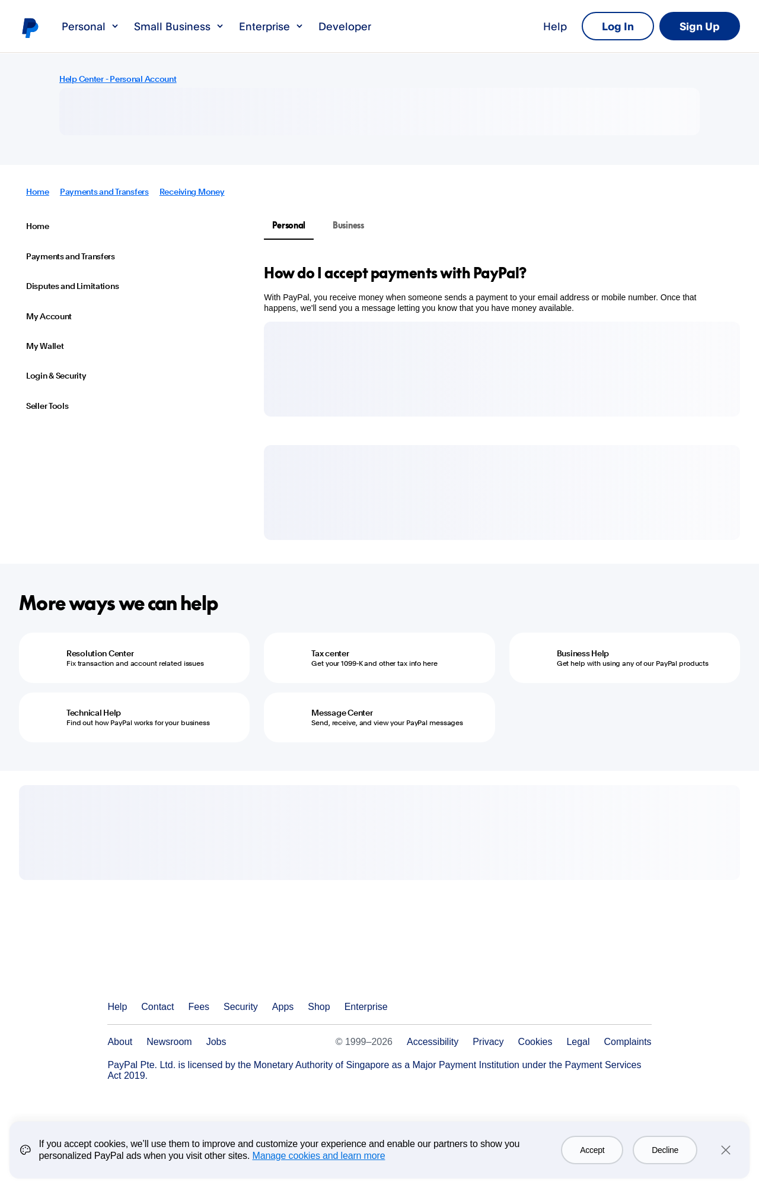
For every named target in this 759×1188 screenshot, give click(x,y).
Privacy (488, 1042)
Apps (283, 1007)
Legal (577, 1042)
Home (37, 191)
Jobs (216, 1042)
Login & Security (56, 375)
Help (555, 26)
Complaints (628, 1042)
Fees (198, 1007)
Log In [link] (618, 26)
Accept (592, 1150)
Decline (665, 1150)
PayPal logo (29, 27)
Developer (344, 26)
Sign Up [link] (700, 26)
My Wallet (44, 346)
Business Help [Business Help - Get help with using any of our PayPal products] (583, 653)
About (119, 1042)
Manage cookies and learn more (318, 1156)
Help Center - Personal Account (118, 79)
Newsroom (169, 1042)
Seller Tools (47, 406)
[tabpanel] (495, 288)
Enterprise (271, 26)
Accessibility (432, 1042)
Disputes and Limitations (72, 286)
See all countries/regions (642, 1007)
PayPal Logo (164, 963)
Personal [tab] (288, 225)
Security (241, 1007)
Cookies (535, 1042)
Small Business (179, 26)
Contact (157, 1007)
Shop (319, 1007)
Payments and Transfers (104, 191)
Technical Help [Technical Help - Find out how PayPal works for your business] (93, 712)
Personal (91, 26)
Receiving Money (192, 191)
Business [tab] (348, 225)
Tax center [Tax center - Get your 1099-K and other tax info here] (330, 653)
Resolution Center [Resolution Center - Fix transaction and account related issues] (99, 653)
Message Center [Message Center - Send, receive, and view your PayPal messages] (341, 712)
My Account (49, 316)
